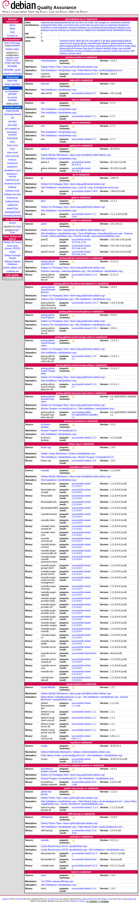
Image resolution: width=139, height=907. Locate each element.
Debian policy (12, 49)
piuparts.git (131, 899)
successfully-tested (81, 74)
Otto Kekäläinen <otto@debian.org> (59, 70)
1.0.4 (93, 460)
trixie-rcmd (12, 152)
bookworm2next (12, 183)
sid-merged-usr (12, 128)
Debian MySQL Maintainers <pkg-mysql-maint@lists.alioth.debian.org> (76, 155)
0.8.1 (93, 93)
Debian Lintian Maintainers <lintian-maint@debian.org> (68, 453)
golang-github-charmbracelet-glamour (92, 43)
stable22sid (12, 208)
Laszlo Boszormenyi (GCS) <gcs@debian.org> (64, 846)
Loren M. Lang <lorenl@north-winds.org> (98, 187)
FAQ (12, 32)
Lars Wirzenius (53, 899)
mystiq (78, 51)
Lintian (12, 252)
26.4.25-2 (76, 164)
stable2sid (15, 88)
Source (12, 223)
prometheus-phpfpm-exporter (96, 51)
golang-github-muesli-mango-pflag (119, 46)
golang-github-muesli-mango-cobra (83, 46)
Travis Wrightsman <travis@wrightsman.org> (100, 233)
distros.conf (12, 60)
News (12, 28)
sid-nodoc (12, 125)
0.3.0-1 (94, 328)
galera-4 (98, 41)
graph (16, 103)
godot (114, 41)
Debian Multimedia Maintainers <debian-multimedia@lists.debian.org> (76, 752)
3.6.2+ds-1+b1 (79, 242)
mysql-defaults (67, 51)
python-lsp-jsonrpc (121, 51)
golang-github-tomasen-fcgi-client (76, 48)
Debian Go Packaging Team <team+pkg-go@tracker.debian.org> (73, 184)
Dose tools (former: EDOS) (12, 247)
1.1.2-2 (94, 807)
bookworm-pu (12, 180)
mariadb (127, 48)
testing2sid (12, 138)
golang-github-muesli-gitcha (48, 316)
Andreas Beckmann (89, 899)
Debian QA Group (12, 242)
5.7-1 (93, 116)
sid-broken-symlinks (12, 133)
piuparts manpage (12, 73)
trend (78, 53)
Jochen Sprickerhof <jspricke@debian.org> (82, 804)
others (119, 899)
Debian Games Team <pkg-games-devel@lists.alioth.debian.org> (73, 230)
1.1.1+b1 (76, 705)
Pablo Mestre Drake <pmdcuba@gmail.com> (100, 70)
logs (18, 63)
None (94, 653)
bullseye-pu (12, 198)
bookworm (12, 167)
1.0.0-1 (94, 303)
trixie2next (12, 163)
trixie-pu (12, 160)
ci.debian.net (12, 271)
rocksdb (71, 53)
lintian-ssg (117, 48)
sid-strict (12, 121)
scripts (8, 63)
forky (12, 142)
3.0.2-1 (94, 74)
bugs (18, 226)
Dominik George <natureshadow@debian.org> (96, 236)
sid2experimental (12, 114)
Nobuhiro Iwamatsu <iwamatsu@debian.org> (63, 271)
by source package (12, 98)
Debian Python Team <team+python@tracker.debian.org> (69, 67)
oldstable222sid (12, 212)
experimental (12, 111)
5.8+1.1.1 (76, 738)
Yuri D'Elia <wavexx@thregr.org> (57, 881)
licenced (19, 899)
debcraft (80, 41)
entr (87, 41)
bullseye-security (12, 194)
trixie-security (12, 156)
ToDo (12, 232)
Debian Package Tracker (12, 256)
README (12, 66)
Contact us (12, 36)
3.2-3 (93, 437)
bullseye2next (12, 201)
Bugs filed (12, 80)
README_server (12, 70)
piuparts (5, 899)
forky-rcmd (12, 145)
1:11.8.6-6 (77, 486)
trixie (12, 149)
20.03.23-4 (77, 761)
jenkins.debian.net (12, 267)
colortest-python (68, 41)
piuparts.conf (12, 57)
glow (108, 41)
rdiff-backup (46, 817)
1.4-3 (93, 888)
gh (104, 41)
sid (12, 118)
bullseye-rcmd (12, 191)
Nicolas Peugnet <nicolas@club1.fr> (59, 408)
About (12, 25)
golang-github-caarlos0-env (48, 262)
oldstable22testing (12, 215)
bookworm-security (12, 175)
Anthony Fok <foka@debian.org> (57, 299)
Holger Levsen (107, 899)
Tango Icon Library (77, 901)
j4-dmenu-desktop (102, 48)
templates (15, 45)
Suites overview (12, 84)
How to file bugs (12, 43)
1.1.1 (93, 712)
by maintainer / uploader (12, 92)
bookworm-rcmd (12, 170)
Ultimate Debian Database (12, 262)
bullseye (12, 187)
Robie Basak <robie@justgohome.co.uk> (61, 697)
